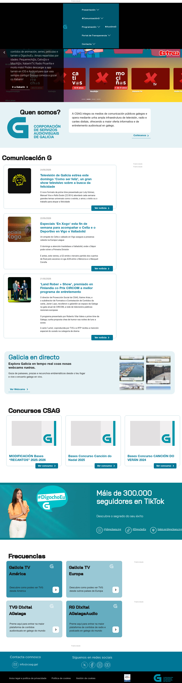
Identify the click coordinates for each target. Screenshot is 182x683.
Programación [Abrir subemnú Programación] (87, 7)
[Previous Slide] (4, 54)
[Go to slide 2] (89, 102)
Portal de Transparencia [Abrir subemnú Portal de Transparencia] (140, 7)
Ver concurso (45, 468)
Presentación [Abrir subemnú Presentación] (29, 7)
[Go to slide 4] (99, 102)
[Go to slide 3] (94, 102)
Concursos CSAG (34, 414)
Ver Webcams (17, 392)
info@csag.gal (29, 667)
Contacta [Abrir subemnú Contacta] (170, 7)
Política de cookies (61, 681)
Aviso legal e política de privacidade (27, 681)
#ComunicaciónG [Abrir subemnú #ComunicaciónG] (58, 7)
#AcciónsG (111, 7)
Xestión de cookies (85, 681)
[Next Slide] (177, 54)
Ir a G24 (16, 78)
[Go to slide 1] (84, 102)
